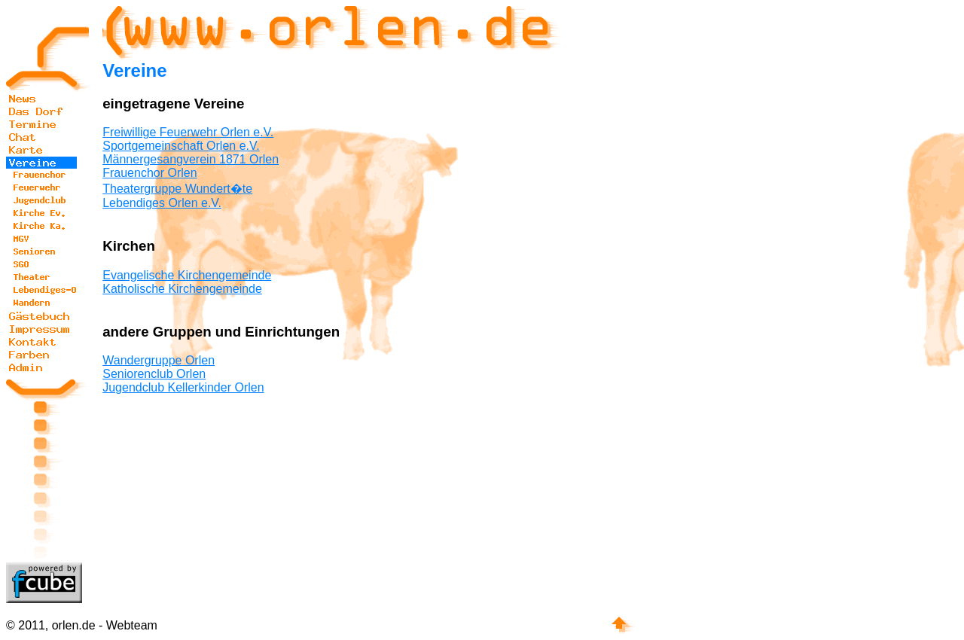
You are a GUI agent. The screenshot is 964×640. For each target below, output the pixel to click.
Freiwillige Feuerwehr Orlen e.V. (187, 132)
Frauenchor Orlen (149, 172)
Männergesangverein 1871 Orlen (190, 159)
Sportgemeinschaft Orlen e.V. (180, 145)
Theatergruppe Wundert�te (177, 188)
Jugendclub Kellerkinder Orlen (183, 387)
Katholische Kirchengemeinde (182, 288)
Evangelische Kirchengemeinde (186, 275)
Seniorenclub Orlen (154, 373)
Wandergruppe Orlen (158, 360)
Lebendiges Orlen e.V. (161, 203)
